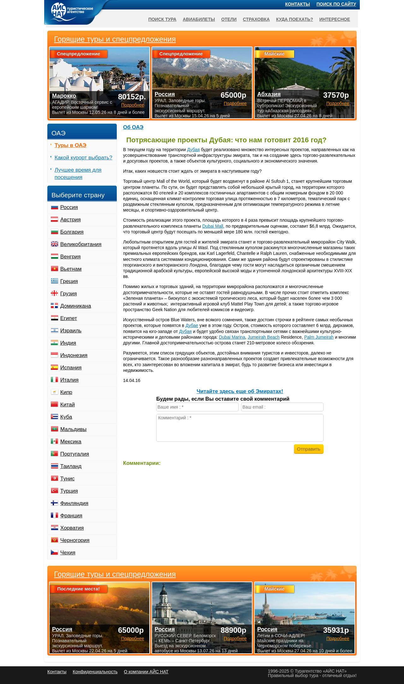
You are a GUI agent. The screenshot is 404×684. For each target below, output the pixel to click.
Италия (69, 380)
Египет (68, 318)
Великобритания (81, 244)
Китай (67, 405)
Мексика (70, 442)
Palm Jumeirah (319, 337)
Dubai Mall (212, 226)
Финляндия (74, 503)
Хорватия (72, 528)
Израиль (70, 331)
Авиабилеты (199, 19)
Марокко (64, 96)
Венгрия (70, 257)
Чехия (67, 553)
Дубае (192, 325)
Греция (69, 281)
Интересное (334, 19)
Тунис (67, 479)
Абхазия (269, 94)
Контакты (297, 4)
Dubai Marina (232, 337)
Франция (71, 516)
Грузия (68, 294)
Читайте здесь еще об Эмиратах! (240, 391)
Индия (68, 343)
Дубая (193, 149)
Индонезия (73, 355)
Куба (66, 417)
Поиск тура (162, 19)
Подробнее (132, 638)
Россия (69, 207)
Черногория (75, 540)
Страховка (256, 19)
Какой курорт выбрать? (83, 158)
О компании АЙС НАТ (146, 671)
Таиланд (70, 466)
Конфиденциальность (95, 671)
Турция (69, 491)
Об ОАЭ (133, 127)
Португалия (74, 454)
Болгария (72, 232)
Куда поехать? (294, 19)
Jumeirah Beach (264, 337)
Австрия (70, 220)
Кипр (66, 392)
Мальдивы (73, 429)
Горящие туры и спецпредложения (115, 574)
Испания (70, 368)
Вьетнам (70, 269)
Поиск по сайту (336, 4)
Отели (229, 19)
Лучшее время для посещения (78, 173)
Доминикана (75, 306)
